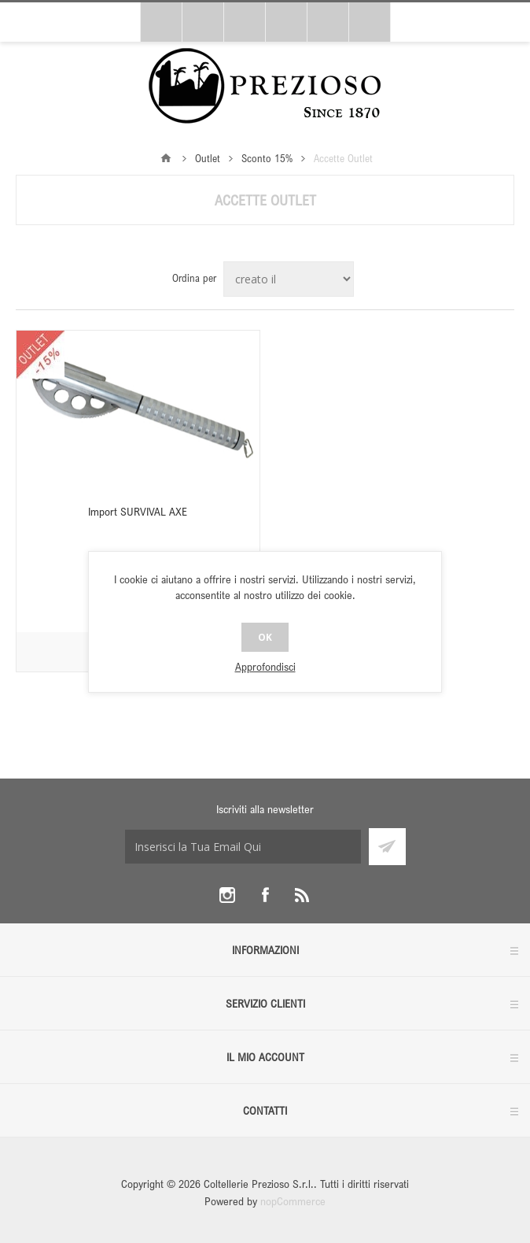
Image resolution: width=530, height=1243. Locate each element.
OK (265, 637)
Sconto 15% (267, 158)
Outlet (207, 158)
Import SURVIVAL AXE (137, 511)
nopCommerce (293, 1201)
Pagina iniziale (166, 158)
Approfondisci (265, 666)
